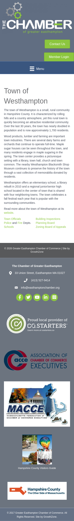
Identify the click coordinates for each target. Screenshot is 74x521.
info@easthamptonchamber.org (40, 287)
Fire (20, 222)
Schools (9, 226)
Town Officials (12, 218)
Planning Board (45, 222)
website (8, 212)
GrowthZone (36, 251)
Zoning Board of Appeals (51, 226)
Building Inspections (48, 218)
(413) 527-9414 (40, 280)
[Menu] (37, 69)
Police (7, 222)
